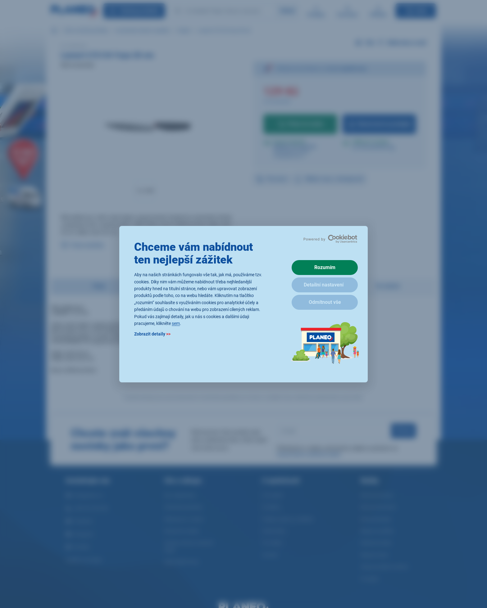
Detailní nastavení (324, 285)
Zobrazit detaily (152, 333)
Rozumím (324, 267)
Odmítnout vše (325, 302)
